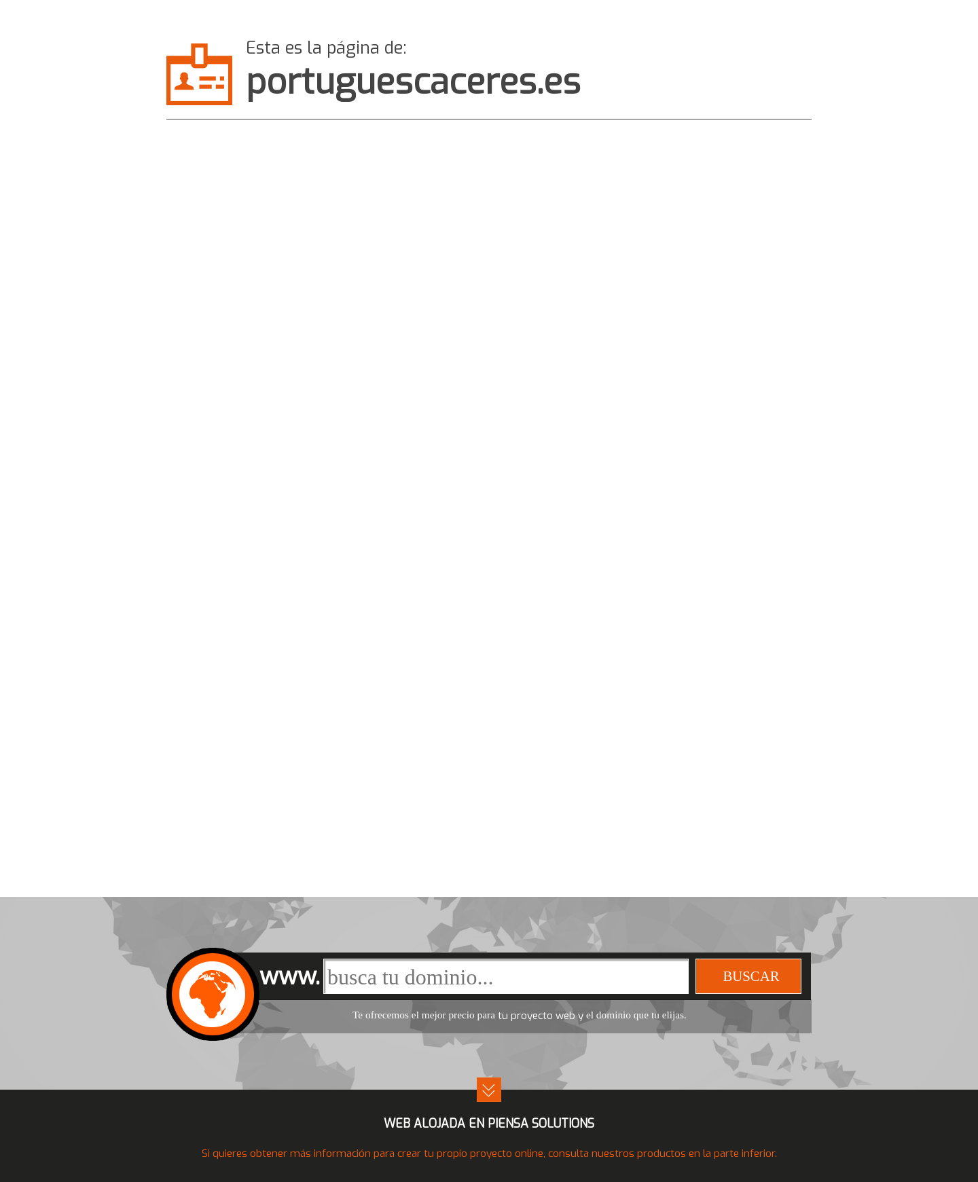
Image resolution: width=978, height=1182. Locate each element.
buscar (751, 976)
